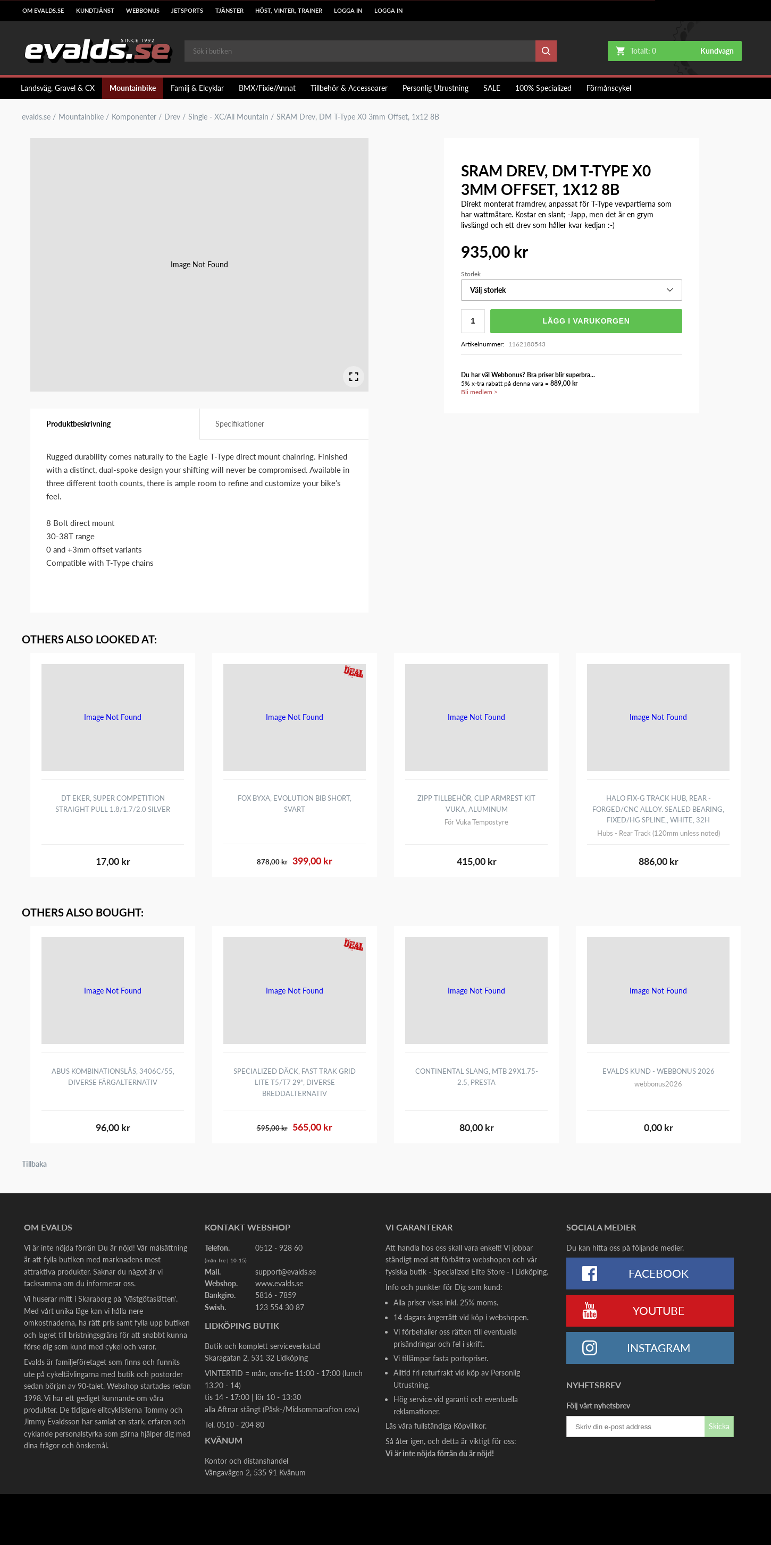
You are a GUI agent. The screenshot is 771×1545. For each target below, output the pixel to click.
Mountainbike (133, 87)
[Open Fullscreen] (353, 376)
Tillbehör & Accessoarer (349, 87)
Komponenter (134, 117)
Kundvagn (717, 51)
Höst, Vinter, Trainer (288, 10)
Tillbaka (34, 1164)
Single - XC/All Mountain (228, 117)
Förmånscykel (608, 87)
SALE (491, 87)
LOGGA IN (348, 10)
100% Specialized (543, 87)
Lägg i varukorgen (586, 321)
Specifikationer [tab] (239, 423)
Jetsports (187, 10)
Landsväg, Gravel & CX (58, 87)
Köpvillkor (469, 1425)
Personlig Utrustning (435, 87)
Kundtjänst (95, 10)
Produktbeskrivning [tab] (78, 423)
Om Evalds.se (43, 10)
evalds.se (36, 117)
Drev (172, 117)
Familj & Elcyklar (197, 87)
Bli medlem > (479, 392)
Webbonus (143, 10)
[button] (571, 290)
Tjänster (229, 10)
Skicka (719, 1426)
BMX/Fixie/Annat (267, 87)
